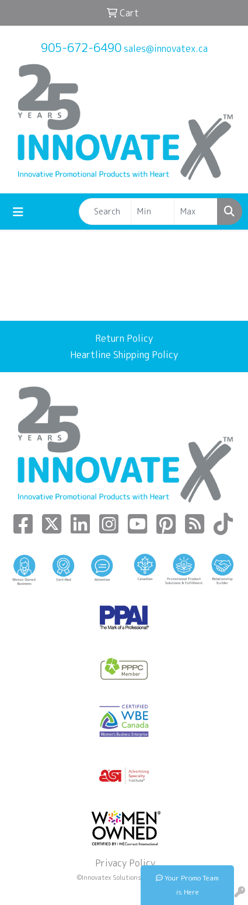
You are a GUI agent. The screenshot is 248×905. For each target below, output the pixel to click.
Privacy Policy (124, 863)
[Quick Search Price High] (196, 211)
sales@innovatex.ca (166, 48)
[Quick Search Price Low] (152, 211)
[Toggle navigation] (18, 211)
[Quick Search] (105, 211)
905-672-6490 (81, 47)
